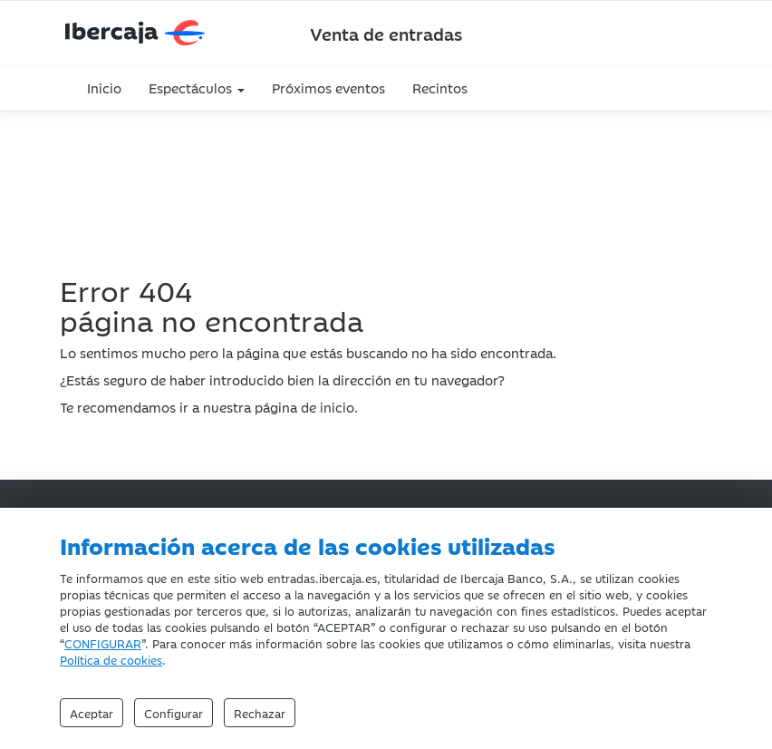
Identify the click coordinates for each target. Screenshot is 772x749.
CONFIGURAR (102, 643)
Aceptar (91, 713)
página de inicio (304, 406)
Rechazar (259, 713)
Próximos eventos (328, 87)
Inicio (104, 87)
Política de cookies (111, 659)
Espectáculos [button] (197, 87)
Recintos (440, 87)
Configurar (173, 713)
